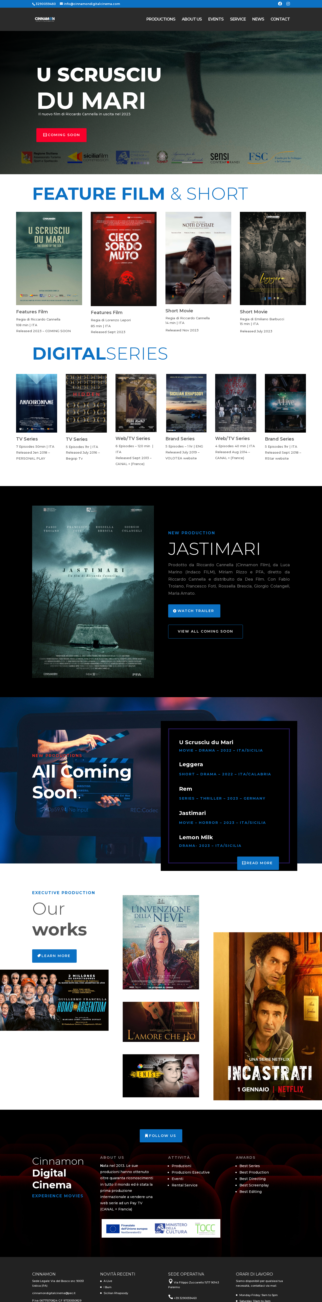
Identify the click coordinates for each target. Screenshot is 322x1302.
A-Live (108, 1281)
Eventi (177, 1179)
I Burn (108, 1287)
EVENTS (216, 20)
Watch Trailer (196, 611)
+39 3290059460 (185, 1298)
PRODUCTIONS (160, 20)
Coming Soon (64, 135)
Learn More (56, 956)
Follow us (162, 1135)
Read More (260, 863)
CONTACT (280, 20)
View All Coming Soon (205, 631)
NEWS (258, 20)
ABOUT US (192, 20)
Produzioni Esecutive (191, 1172)
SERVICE (238, 20)
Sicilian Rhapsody (116, 1293)
